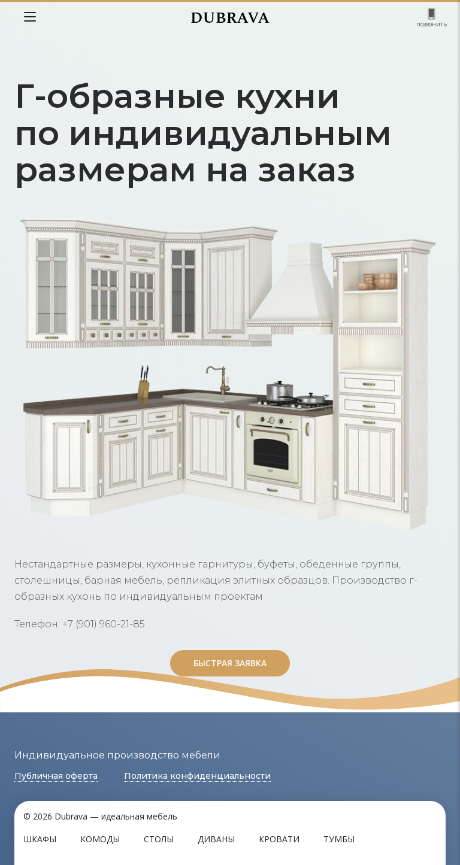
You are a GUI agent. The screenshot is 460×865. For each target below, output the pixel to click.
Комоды (100, 839)
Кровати (279, 839)
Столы (159, 839)
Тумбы (339, 839)
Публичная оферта (56, 775)
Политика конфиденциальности (197, 775)
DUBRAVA (230, 18)
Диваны (216, 839)
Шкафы (39, 839)
